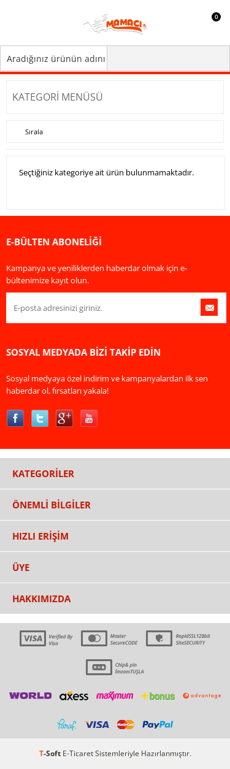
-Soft (51, 753)
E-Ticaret (78, 753)
